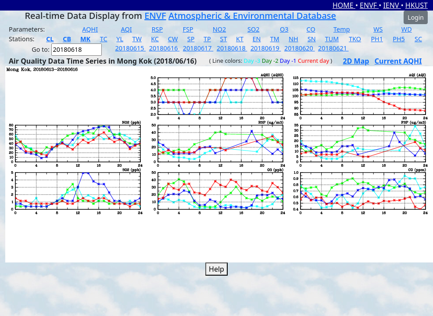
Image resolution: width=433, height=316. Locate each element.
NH (293, 39)
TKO (355, 39)
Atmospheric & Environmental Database (252, 16)
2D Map (356, 61)
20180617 (198, 48)
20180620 (299, 48)
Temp (341, 29)
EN (257, 39)
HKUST (416, 5)
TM (274, 39)
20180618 (232, 48)
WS (378, 29)
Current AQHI (398, 61)
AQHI (90, 29)
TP (207, 39)
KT (239, 39)
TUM (332, 39)
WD (406, 29)
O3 (284, 29)
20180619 (265, 48)
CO (311, 29)
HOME (344, 5)
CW (173, 39)
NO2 (219, 29)
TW (137, 39)
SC (418, 39)
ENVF (369, 5)
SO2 (253, 29)
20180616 (164, 48)
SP (191, 39)
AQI (126, 29)
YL (119, 39)
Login (416, 17)
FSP (188, 29)
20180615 (130, 48)
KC (155, 39)
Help (216, 269)
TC (103, 39)
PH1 (377, 39)
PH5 (399, 39)
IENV (392, 5)
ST (223, 39)
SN (312, 39)
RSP (157, 29)
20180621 (333, 48)
